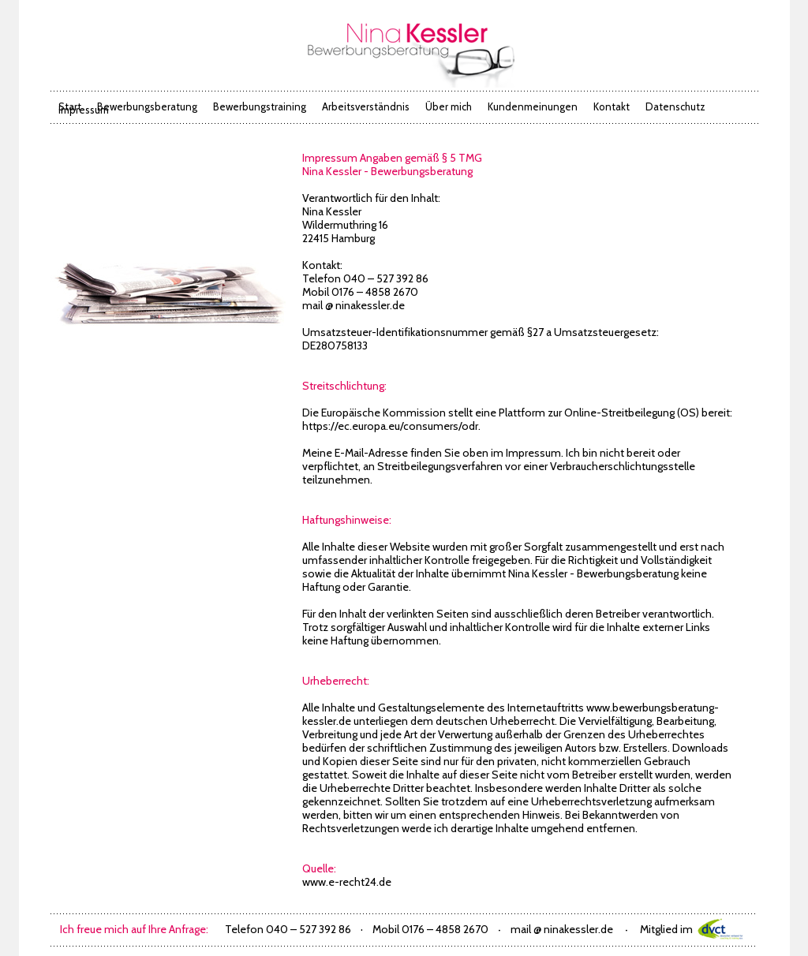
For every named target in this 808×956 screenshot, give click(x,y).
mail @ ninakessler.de (353, 305)
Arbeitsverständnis (366, 106)
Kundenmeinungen (533, 106)
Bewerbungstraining (259, 106)
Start (69, 106)
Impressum (83, 109)
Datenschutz (675, 106)
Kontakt (611, 106)
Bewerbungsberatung (147, 106)
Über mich (448, 106)
